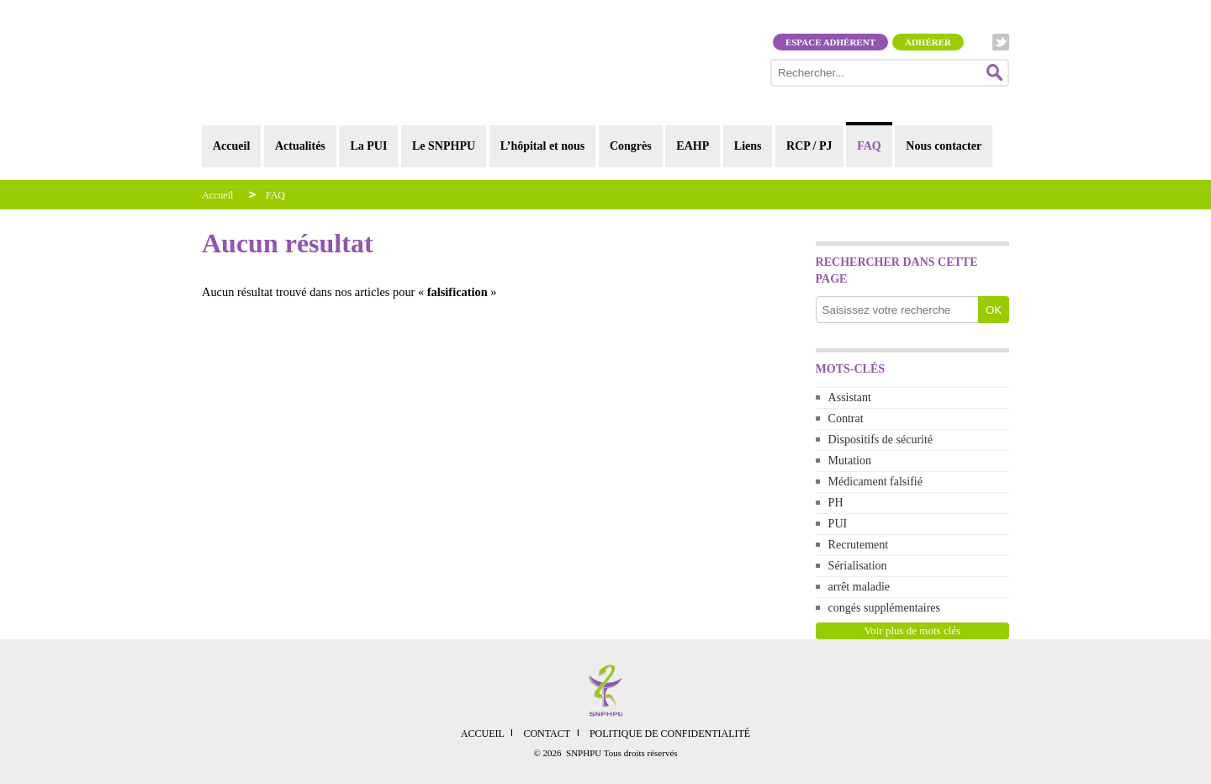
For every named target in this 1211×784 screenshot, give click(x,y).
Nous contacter (943, 146)
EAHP (692, 146)
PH (835, 502)
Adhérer (928, 42)
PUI (838, 523)
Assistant (849, 397)
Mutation (849, 460)
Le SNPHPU (443, 146)
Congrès (631, 146)
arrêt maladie (859, 586)
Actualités (300, 146)
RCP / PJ (809, 146)
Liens (748, 146)
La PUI (368, 146)
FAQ (869, 146)
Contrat (846, 418)
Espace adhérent (830, 42)
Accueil (231, 146)
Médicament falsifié (875, 481)
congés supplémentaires (884, 607)
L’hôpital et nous (542, 146)
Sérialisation (857, 565)
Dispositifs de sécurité (880, 439)
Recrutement (858, 544)
